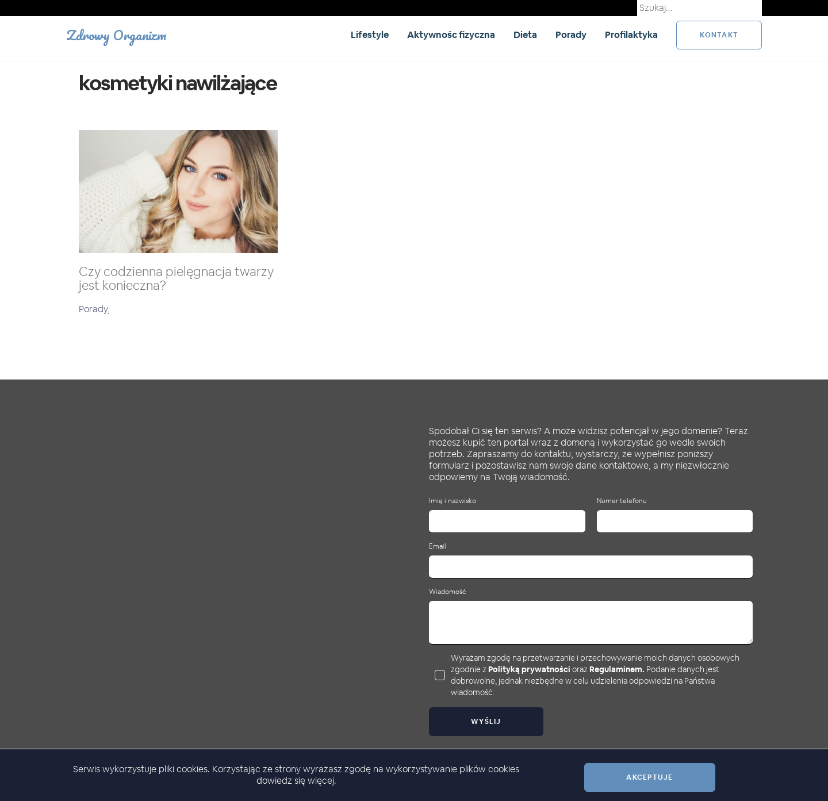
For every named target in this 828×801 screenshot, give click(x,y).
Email (437, 546)
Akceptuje (649, 777)
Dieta (525, 35)
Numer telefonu (622, 501)
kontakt (719, 35)
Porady (570, 35)
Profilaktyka (631, 35)
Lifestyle (370, 35)
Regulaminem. (617, 669)
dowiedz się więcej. (296, 781)
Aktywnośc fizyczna (451, 35)
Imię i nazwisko (452, 501)
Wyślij (486, 721)
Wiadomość (447, 592)
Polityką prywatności (529, 669)
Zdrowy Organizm (116, 35)
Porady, (94, 309)
